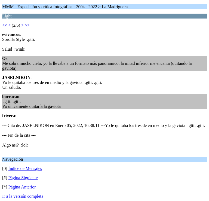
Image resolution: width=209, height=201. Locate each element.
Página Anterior (22, 187)
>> (27, 25)
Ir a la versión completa (22, 196)
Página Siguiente (23, 177)
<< (4, 25)
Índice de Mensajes (25, 168)
